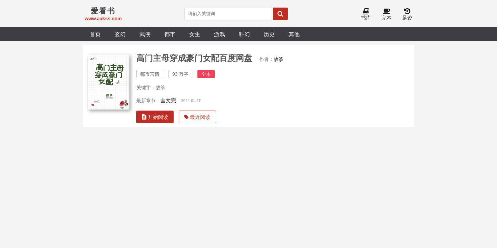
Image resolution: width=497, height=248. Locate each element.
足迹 (407, 15)
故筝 (278, 59)
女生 (194, 34)
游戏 (219, 34)
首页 (95, 34)
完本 (386, 15)
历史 (269, 34)
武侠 (144, 34)
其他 (294, 34)
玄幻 (120, 34)
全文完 (168, 100)
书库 (366, 15)
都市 (169, 34)
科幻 (244, 34)
